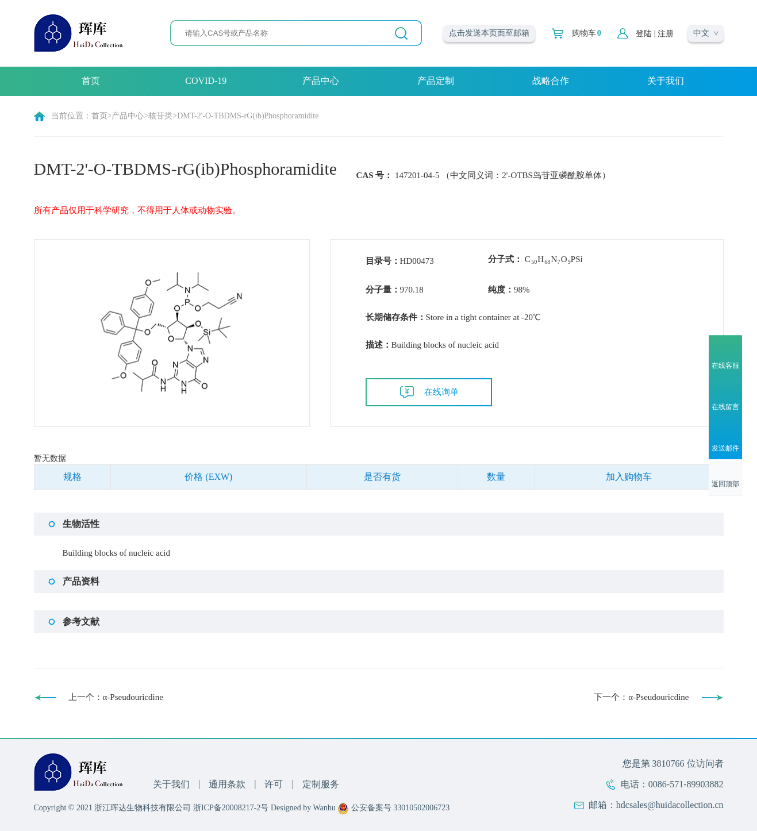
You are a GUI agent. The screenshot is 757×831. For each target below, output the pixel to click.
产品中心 (320, 81)
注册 (666, 33)
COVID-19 (205, 81)
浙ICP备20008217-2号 (230, 807)
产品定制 (435, 81)
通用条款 (227, 784)
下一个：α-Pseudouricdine (641, 697)
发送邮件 (725, 449)
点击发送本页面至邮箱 (489, 33)
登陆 (644, 33)
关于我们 (665, 81)
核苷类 (160, 115)
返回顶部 (725, 484)
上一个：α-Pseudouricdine (115, 697)
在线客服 (725, 365)
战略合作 (550, 81)
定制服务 (320, 784)
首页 (91, 81)
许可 (273, 784)
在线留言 (725, 407)
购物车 (586, 33)
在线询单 (441, 392)
